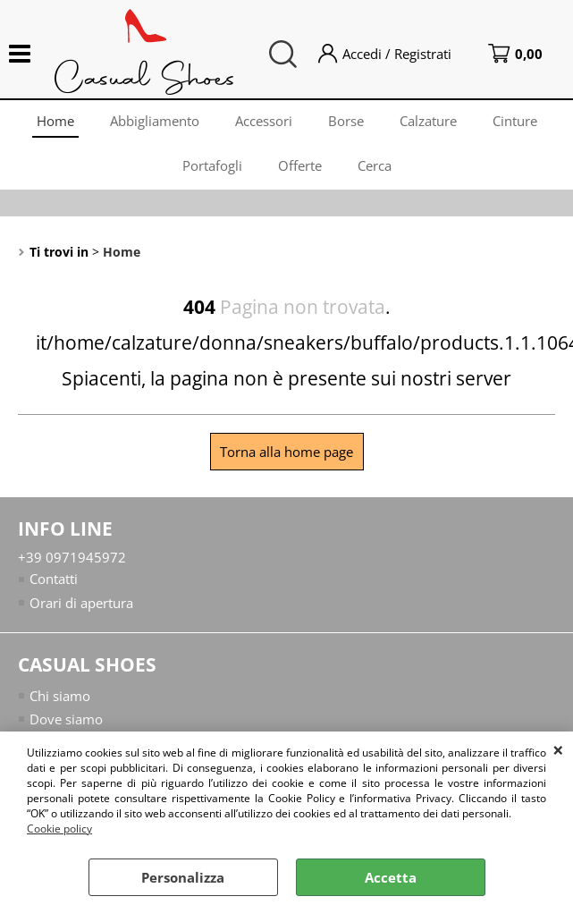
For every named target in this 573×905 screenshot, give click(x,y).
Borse (346, 121)
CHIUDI (558, 749)
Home (55, 121)
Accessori (263, 121)
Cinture (515, 121)
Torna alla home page (286, 452)
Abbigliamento (154, 121)
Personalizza (182, 877)
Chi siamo (59, 695)
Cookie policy (59, 828)
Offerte (300, 165)
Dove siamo (66, 719)
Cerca (375, 165)
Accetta (391, 877)
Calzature (428, 121)
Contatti (53, 579)
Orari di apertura (81, 603)
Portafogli (212, 165)
